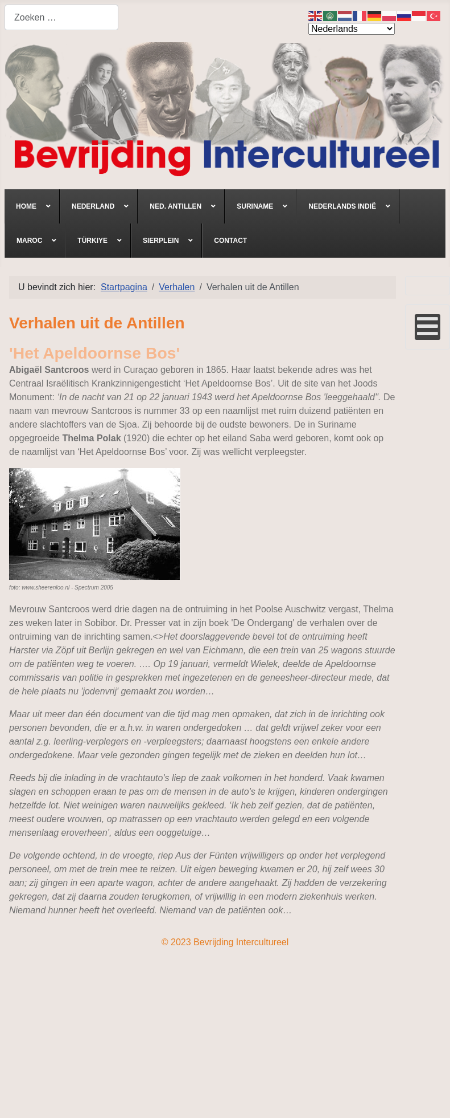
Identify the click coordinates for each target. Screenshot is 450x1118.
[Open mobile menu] (427, 327)
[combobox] (61, 17)
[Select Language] (351, 29)
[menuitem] (32, 206)
